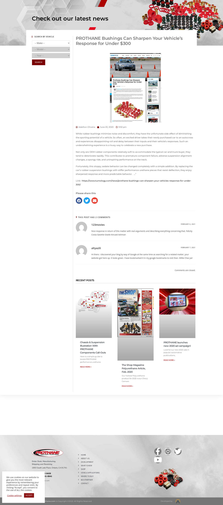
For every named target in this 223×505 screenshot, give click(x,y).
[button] (79, 200)
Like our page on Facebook (119, 448)
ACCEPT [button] (29, 495)
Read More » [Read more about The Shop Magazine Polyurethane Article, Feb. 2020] (127, 386)
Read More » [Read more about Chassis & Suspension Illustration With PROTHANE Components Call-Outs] (85, 367)
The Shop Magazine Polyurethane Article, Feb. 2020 (133, 368)
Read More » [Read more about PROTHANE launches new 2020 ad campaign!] (169, 360)
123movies (98, 224)
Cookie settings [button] (14, 495)
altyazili (96, 248)
